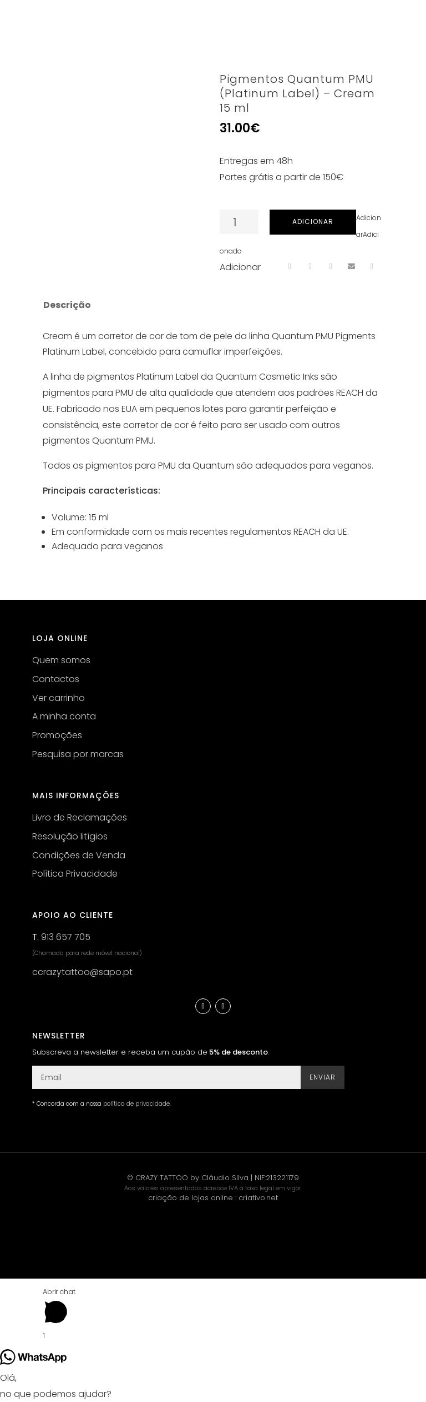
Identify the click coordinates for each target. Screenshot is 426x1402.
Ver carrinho (58, 698)
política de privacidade (136, 1104)
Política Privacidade (75, 873)
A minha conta (64, 716)
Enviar (323, 1077)
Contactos (55, 679)
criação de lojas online (190, 1197)
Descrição (67, 305)
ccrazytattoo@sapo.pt (82, 972)
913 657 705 (65, 937)
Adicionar (312, 221)
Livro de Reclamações (79, 817)
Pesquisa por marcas (78, 754)
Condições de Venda (78, 855)
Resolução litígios (70, 836)
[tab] (66, 305)
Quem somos (61, 660)
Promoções (57, 735)
